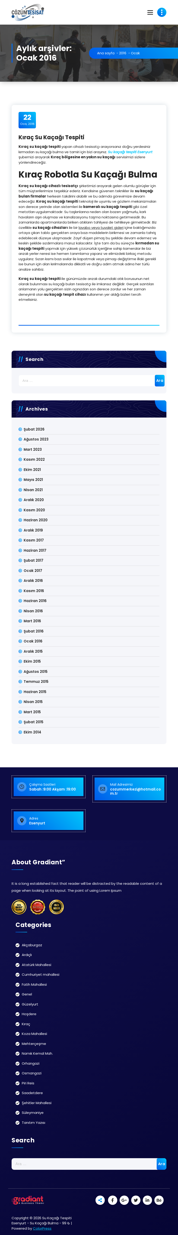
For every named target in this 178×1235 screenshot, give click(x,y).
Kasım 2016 (34, 590)
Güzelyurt (30, 1004)
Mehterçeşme (34, 1043)
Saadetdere (32, 1092)
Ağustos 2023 (36, 439)
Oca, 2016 (27, 119)
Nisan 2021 (33, 489)
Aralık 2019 (33, 530)
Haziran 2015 (35, 691)
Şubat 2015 (33, 722)
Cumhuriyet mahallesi (40, 974)
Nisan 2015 (33, 701)
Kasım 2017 (34, 540)
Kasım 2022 (34, 459)
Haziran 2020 (36, 520)
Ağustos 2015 (36, 671)
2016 (122, 53)
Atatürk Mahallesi (36, 964)
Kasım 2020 (34, 510)
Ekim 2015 (32, 661)
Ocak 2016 (33, 641)
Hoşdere (29, 1013)
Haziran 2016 (35, 600)
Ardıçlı (27, 954)
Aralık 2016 (33, 580)
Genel (27, 994)
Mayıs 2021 (33, 479)
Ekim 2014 (32, 732)
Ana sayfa (105, 53)
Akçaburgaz (32, 945)
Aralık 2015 (33, 651)
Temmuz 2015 (36, 681)
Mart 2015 (32, 712)
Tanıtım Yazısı (33, 1122)
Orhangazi (30, 1063)
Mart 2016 (32, 621)
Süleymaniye (33, 1112)
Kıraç (26, 1023)
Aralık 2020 (34, 499)
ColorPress (42, 1228)
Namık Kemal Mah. (37, 1053)
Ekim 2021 (32, 469)
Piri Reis (28, 1083)
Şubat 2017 (33, 560)
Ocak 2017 (33, 570)
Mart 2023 (33, 449)
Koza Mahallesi (34, 1033)
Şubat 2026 (34, 429)
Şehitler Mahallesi (36, 1102)
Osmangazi (31, 1073)
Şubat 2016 (34, 631)
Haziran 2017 (35, 550)
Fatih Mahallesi (34, 984)
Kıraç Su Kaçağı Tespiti (51, 137)
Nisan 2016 (33, 611)
